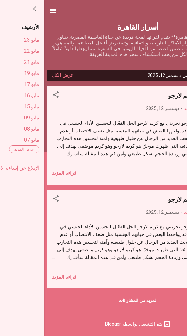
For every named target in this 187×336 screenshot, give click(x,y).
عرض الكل (18, 75)
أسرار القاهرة (93, 26)
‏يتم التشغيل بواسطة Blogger (94, 324)
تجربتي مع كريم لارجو (151, 95)
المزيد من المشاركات (93, 300)
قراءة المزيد (20, 173)
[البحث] (178, 13)
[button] (11, 96)
